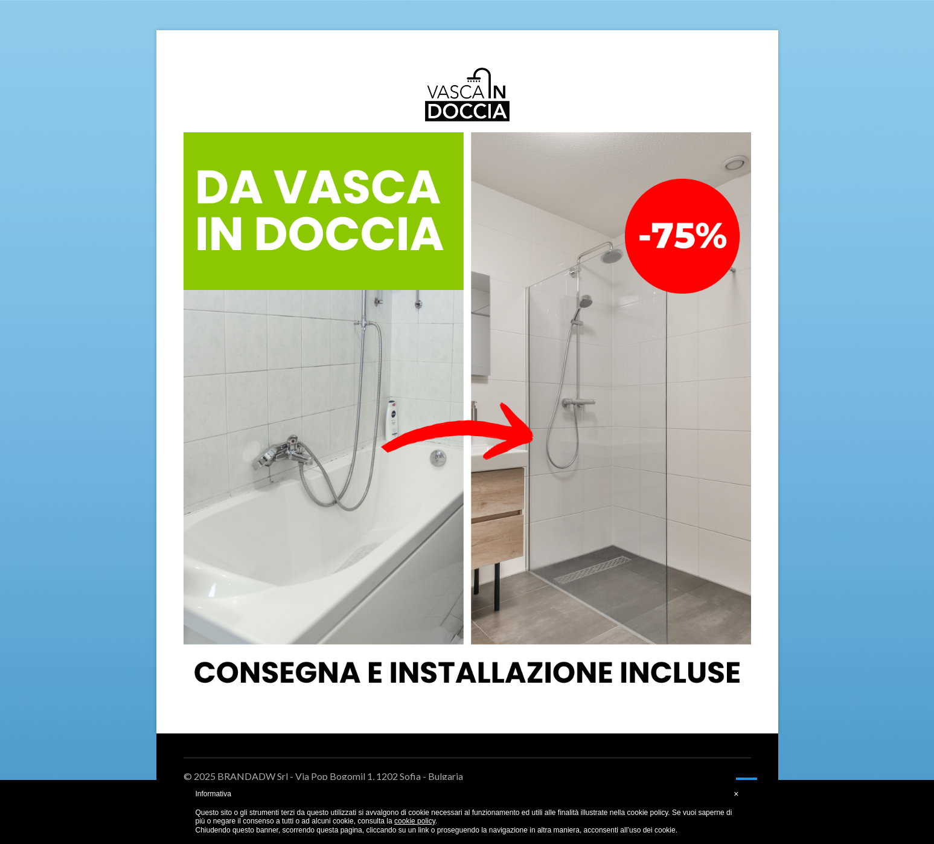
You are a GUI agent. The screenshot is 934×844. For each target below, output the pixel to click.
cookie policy (414, 821)
